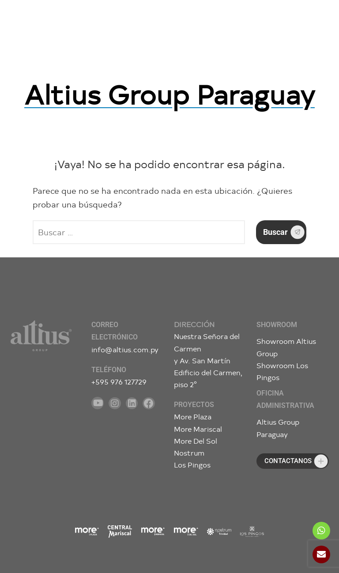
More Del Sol (195, 441)
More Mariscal (198, 429)
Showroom (276, 324)
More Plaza (192, 416)
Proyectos (194, 404)
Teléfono (108, 370)
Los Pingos (192, 465)
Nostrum (189, 453)
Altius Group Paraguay (169, 93)
